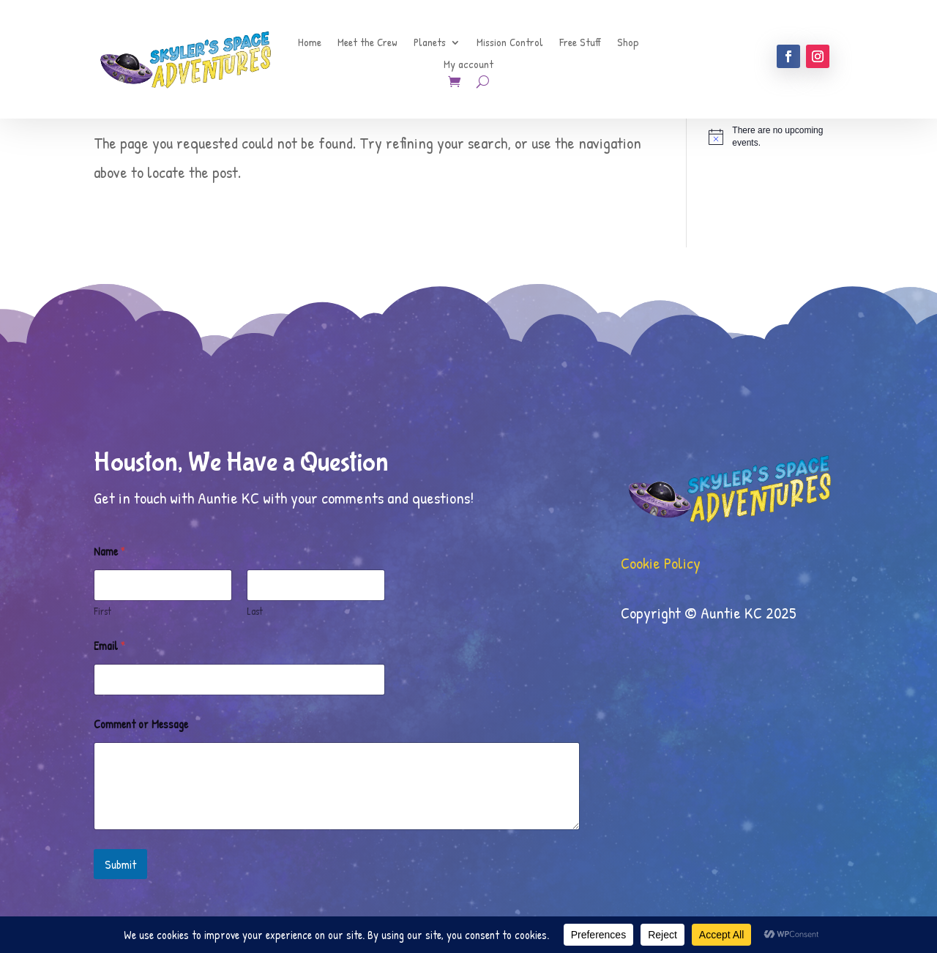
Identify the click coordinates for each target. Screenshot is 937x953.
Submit (120, 864)
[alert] (776, 136)
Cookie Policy (661, 563)
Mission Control (510, 43)
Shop (628, 43)
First (102, 611)
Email (109, 646)
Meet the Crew (367, 43)
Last (255, 611)
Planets (430, 43)
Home (309, 43)
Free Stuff (580, 43)
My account (468, 65)
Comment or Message (141, 724)
